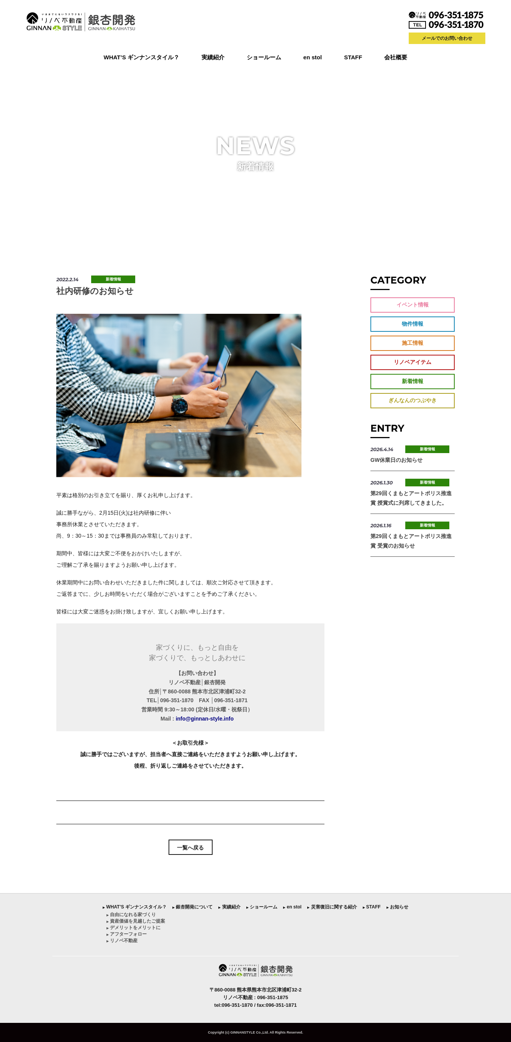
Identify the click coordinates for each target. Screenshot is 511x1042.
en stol (312, 57)
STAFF (353, 57)
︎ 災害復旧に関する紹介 (332, 907)
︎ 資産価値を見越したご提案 (135, 921)
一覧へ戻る (190, 848)
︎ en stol (292, 907)
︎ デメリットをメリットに (133, 927)
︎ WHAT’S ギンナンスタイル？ (135, 907)
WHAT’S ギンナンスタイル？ (141, 57)
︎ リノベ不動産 (122, 940)
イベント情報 (412, 305)
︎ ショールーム (261, 907)
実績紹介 (212, 57)
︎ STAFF (372, 907)
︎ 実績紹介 (229, 907)
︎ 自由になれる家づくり (131, 914)
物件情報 (412, 324)
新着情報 (113, 279)
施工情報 (412, 343)
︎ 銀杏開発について (192, 907)
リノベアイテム (412, 362)
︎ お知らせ (397, 907)
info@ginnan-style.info (205, 719)
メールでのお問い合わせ (447, 38)
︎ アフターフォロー (126, 934)
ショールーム (264, 57)
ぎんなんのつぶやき (412, 400)
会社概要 (395, 57)
